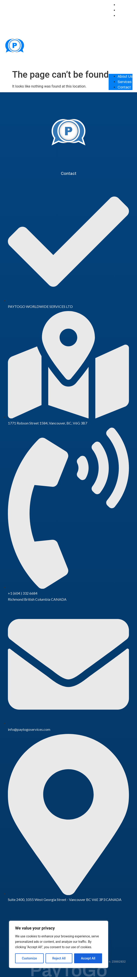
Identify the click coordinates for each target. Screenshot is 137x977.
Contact (124, 16)
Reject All (59, 958)
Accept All (88, 958)
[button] (120, 43)
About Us (125, 5)
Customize (29, 958)
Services (125, 10)
